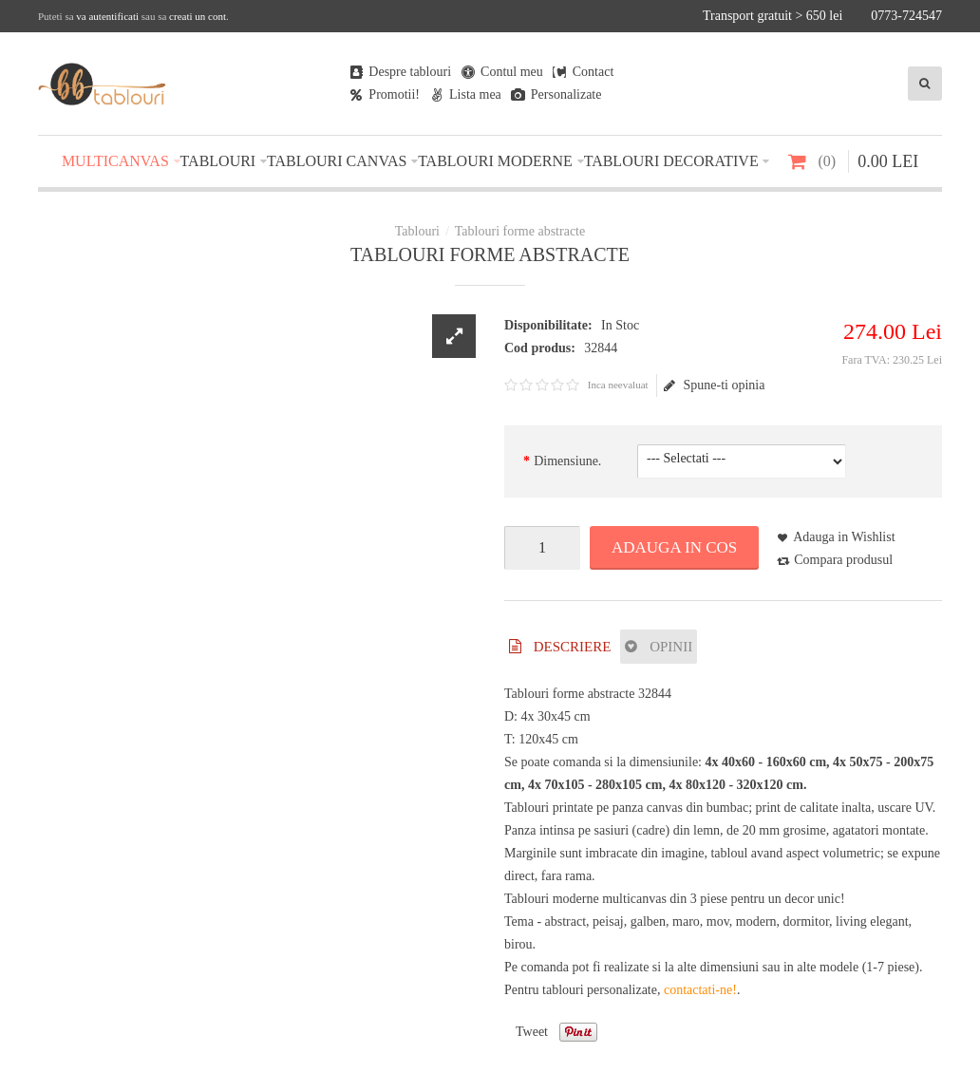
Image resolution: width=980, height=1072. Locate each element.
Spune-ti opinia (714, 385)
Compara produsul (843, 560)
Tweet (532, 1032)
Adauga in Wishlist (844, 537)
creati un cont (197, 16)
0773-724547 (906, 16)
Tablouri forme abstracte (520, 231)
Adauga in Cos (674, 547)
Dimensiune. (567, 461)
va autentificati (107, 16)
